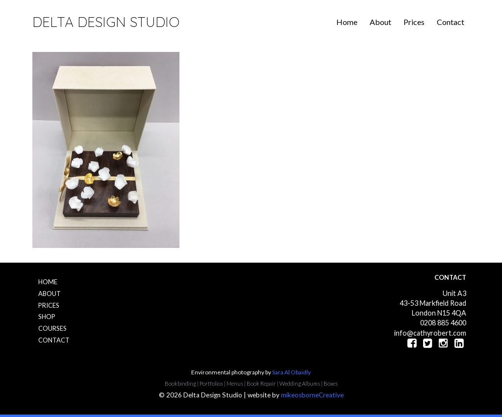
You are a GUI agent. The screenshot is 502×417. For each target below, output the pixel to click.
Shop (46, 316)
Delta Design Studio (105, 21)
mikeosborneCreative (312, 395)
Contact (450, 21)
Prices (414, 21)
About (380, 21)
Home (346, 21)
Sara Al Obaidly (291, 372)
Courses (52, 328)
